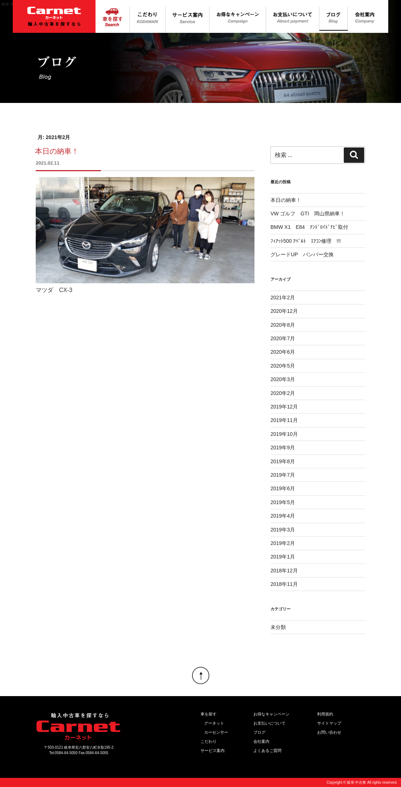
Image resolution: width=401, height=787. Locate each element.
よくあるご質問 (267, 750)
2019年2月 (282, 543)
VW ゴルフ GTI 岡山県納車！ (307, 213)
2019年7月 (282, 475)
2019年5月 (282, 502)
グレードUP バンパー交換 (302, 254)
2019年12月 (284, 407)
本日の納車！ (57, 151)
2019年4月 (282, 516)
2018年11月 (284, 584)
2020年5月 (282, 366)
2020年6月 (282, 352)
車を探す (208, 714)
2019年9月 (282, 447)
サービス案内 (212, 750)
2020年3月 (282, 379)
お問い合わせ (329, 732)
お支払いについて (269, 723)
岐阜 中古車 (356, 782)
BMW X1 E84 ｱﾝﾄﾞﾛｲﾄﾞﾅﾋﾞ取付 (309, 227)
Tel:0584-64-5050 (63, 753)
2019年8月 (282, 461)
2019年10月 (284, 434)
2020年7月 (282, 338)
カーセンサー (216, 732)
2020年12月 (284, 311)
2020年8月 (282, 325)
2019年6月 (282, 488)
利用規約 (325, 714)
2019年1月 (282, 557)
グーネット (214, 723)
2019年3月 (282, 530)
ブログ (259, 732)
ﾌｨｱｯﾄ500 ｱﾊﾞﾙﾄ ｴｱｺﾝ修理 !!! (305, 241)
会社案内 (261, 741)
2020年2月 (282, 393)
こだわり (208, 741)
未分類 (278, 627)
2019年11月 (284, 420)
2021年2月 (282, 297)
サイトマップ (329, 723)
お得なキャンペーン (271, 714)
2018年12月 (284, 570)
